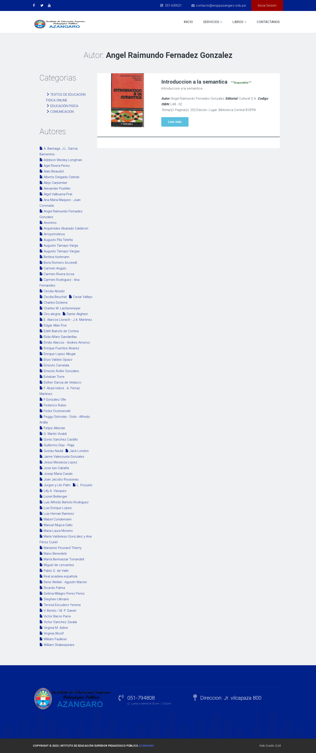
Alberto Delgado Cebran (59, 177)
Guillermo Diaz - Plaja (57, 445)
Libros (239, 22)
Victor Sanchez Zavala (58, 622)
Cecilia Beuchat (53, 297)
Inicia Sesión (267, 5)
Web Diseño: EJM (270, 745)
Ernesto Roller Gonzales (59, 371)
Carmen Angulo (53, 268)
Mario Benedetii (53, 554)
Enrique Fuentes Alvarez (59, 348)
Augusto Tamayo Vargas (60, 251)
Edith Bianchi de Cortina (59, 331)
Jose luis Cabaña (54, 468)
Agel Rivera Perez (55, 166)
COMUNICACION (60, 112)
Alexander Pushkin (55, 188)
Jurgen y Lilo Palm (55, 485)
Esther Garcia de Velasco (60, 382)
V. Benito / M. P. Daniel (58, 611)
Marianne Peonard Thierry (60, 548)
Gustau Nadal (51, 451)
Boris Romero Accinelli (58, 263)
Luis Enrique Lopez (56, 508)
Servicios (212, 22)
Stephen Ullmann (54, 599)
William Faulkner (53, 639)
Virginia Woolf (52, 633)
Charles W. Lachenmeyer (60, 308)
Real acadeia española (58, 576)
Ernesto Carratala (54, 365)
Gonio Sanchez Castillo (59, 439)
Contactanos (268, 22)
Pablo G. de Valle (54, 571)
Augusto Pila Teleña (56, 240)
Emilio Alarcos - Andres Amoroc (65, 342)
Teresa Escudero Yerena (60, 605)
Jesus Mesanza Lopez (58, 462)
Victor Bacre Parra (55, 616)
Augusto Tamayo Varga (59, 245)
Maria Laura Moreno (56, 531)
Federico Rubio (53, 405)
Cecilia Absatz (52, 291)
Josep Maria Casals (56, 474)
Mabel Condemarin (56, 519)
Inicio (188, 22)
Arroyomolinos (52, 234)
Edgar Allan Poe (53, 325)
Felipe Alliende (52, 428)
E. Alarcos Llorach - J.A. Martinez (66, 320)
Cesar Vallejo (80, 297)
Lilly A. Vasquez (53, 491)
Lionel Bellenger (53, 496)
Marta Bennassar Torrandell (62, 559)
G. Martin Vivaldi (53, 434)
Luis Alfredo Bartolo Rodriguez (64, 502)
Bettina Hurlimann (54, 257)
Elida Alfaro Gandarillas (58, 337)
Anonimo (48, 223)
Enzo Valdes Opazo (56, 360)
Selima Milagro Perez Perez (62, 593)
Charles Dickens (54, 303)
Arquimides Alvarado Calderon (64, 228)
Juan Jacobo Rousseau (59, 479)
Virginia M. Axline (54, 628)
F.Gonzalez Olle (53, 400)
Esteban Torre (52, 377)
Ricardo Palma (52, 588)
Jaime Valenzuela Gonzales (62, 457)
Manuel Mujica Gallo (56, 525)
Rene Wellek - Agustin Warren (63, 582)
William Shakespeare (57, 645)
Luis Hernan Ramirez (57, 514)
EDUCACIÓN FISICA (62, 106)
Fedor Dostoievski (55, 411)
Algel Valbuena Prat (56, 194)
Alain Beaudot (52, 171)
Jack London (77, 451)
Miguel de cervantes (57, 565)
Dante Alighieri (75, 314)
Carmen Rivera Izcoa (57, 274)
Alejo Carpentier (53, 183)
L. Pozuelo (82, 485)
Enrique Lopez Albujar (58, 354)
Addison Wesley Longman (61, 160)
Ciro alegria (50, 314)
